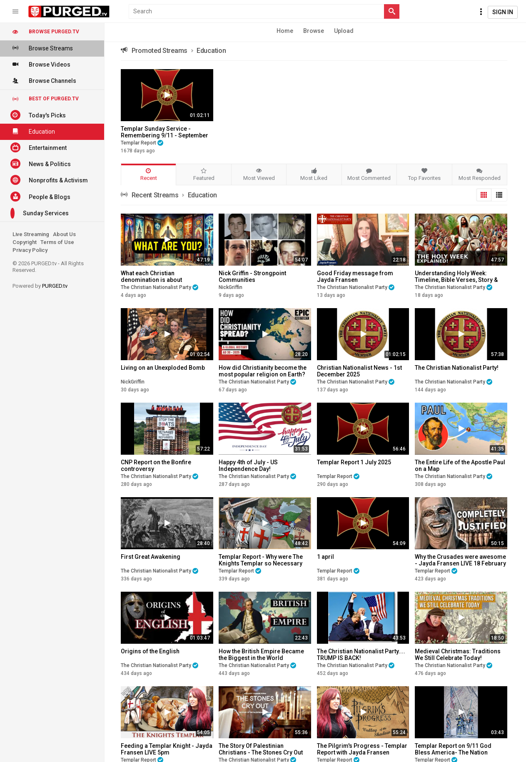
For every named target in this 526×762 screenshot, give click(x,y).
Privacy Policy (29, 250)
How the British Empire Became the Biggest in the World (261, 654)
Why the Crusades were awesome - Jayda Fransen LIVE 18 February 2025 (460, 563)
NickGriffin (230, 287)
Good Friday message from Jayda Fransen (355, 276)
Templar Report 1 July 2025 (354, 462)
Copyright (24, 242)
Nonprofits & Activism (49, 180)
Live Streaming (30, 234)
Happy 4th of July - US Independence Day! (248, 465)
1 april (325, 556)
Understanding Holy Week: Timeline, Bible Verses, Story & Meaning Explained (456, 280)
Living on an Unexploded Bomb (163, 367)
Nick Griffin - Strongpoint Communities (252, 276)
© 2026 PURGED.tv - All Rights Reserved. (48, 266)
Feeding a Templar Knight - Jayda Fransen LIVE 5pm (166, 749)
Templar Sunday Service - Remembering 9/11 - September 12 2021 (164, 135)
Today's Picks (38, 115)
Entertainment (38, 147)
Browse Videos (40, 64)
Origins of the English (150, 651)
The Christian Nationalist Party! (457, 367)
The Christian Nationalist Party (159, 287)
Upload (344, 30)
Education (32, 131)
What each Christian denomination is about (151, 276)
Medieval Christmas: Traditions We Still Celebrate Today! (458, 654)
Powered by (39, 286)
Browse (313, 30)
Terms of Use (57, 242)
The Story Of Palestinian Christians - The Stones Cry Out (261, 749)
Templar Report (142, 143)
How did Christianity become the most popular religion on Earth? (263, 371)
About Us (64, 234)
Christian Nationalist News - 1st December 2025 (359, 371)
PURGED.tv (54, 286)
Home (285, 30)
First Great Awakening (150, 556)
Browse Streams (41, 48)
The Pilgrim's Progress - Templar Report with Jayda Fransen (362, 749)
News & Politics (40, 164)
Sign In (502, 12)
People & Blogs (40, 197)
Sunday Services (39, 213)
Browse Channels (43, 80)
